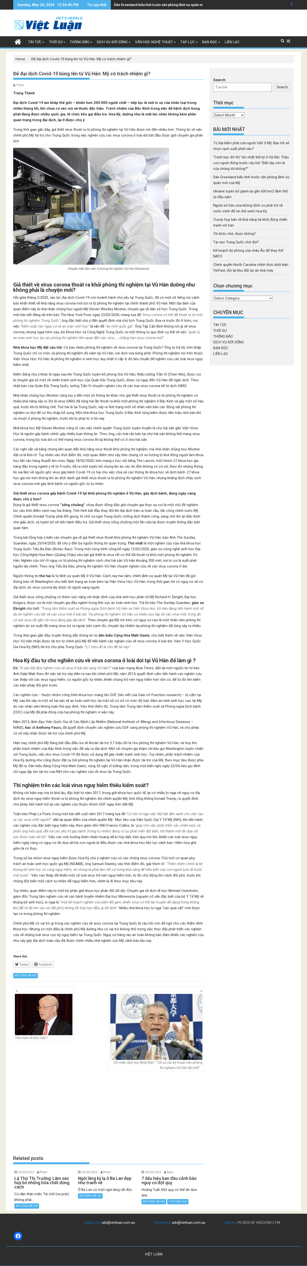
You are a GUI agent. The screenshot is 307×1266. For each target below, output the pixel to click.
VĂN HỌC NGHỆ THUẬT (154, 42)
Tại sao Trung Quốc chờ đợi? (236, 242)
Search (219, 80)
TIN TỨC (34, 42)
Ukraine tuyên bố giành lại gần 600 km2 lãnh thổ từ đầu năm (160, 5)
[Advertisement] (108, 1113)
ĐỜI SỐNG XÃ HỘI (25, 975)
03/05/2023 (26, 1172)
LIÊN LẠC (232, 42)
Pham (20, 85)
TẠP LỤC (187, 42)
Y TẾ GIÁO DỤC (178, 1201)
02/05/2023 (90, 1172)
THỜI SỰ (55, 42)
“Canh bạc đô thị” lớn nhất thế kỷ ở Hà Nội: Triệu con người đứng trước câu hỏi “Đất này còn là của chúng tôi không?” (251, 163)
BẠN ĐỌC (209, 42)
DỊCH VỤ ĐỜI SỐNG (112, 42)
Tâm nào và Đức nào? (43, 1017)
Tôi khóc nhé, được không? (234, 234)
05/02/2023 (153, 1172)
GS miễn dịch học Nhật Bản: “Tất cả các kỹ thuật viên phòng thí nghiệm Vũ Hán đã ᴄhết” (156, 1032)
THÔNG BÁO (79, 42)
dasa (170, 1172)
